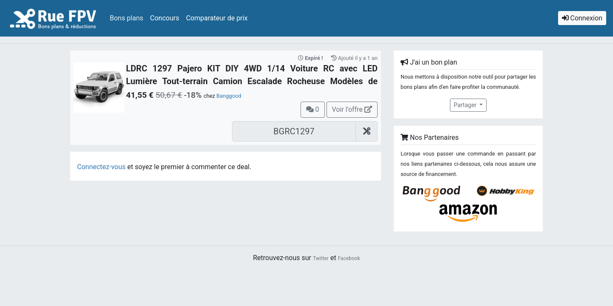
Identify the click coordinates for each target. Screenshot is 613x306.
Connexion (582, 18)
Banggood (228, 96)
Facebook (349, 258)
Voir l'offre (352, 109)
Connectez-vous (101, 167)
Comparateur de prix (217, 18)
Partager (466, 105)
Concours (164, 18)
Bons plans (126, 18)
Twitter (321, 258)
